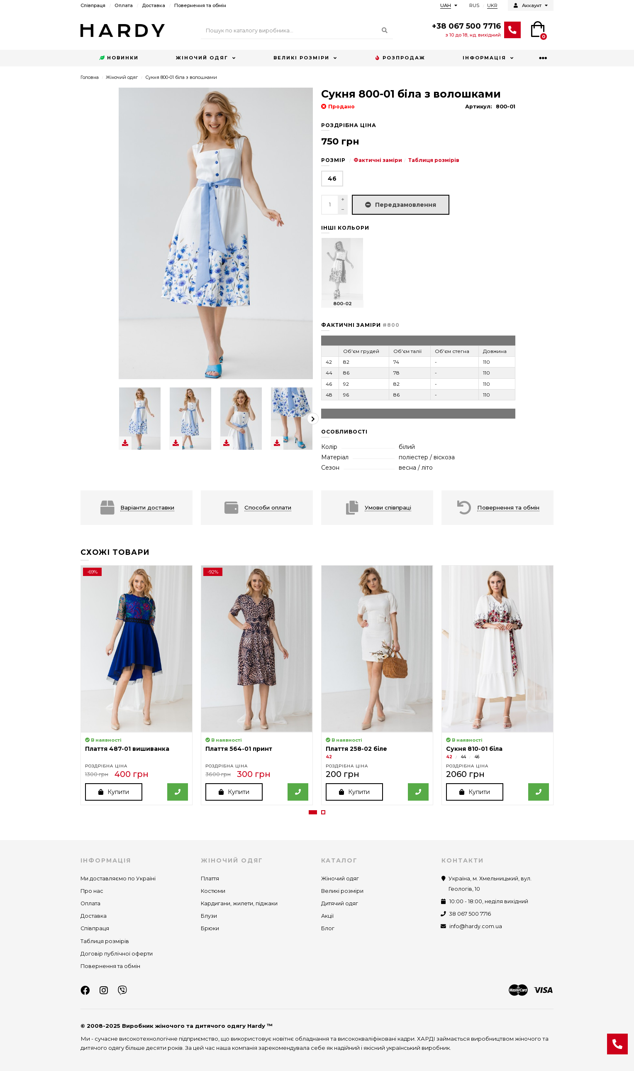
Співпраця (92, 5)
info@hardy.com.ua (475, 926)
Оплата (124, 5)
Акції (327, 916)
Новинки (119, 58)
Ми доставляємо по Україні (118, 878)
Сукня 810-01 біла (474, 748)
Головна (89, 77)
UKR (492, 5)
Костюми (213, 891)
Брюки (210, 928)
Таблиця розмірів (433, 160)
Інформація (484, 58)
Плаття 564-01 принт (238, 748)
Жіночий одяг (202, 58)
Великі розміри (301, 58)
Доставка (153, 5)
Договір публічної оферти (116, 954)
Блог (327, 928)
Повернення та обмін (200, 5)
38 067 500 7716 (470, 914)
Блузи (209, 916)
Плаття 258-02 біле (356, 748)
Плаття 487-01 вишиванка (127, 748)
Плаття (210, 878)
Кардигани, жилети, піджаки (239, 903)
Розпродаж (400, 58)
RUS (474, 5)
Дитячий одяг (339, 903)
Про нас (91, 891)
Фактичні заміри (378, 160)
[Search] (297, 30)
